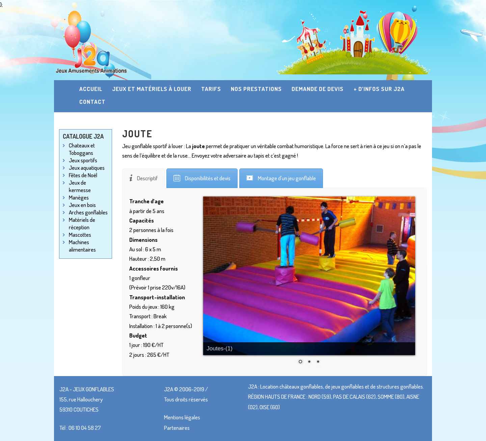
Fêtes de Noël (83, 175)
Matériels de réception (82, 223)
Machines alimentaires (82, 245)
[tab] (143, 178)
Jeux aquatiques (87, 167)
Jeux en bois (82, 204)
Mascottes (80, 234)
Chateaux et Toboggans (82, 149)
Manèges (79, 197)
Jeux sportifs (83, 160)
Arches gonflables (88, 212)
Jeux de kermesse (80, 186)
